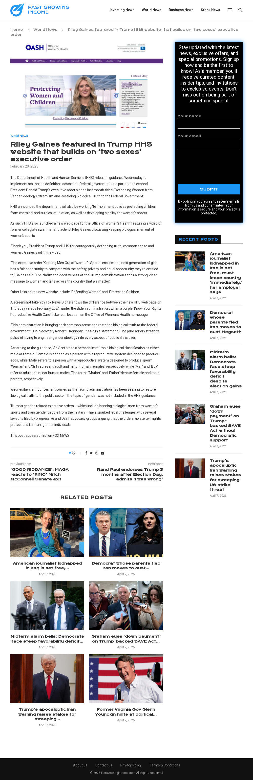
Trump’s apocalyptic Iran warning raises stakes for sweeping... (47, 714)
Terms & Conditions (165, 765)
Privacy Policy (131, 765)
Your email (209, 141)
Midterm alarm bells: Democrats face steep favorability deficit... (47, 639)
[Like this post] (77, 453)
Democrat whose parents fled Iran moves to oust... (126, 566)
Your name (209, 121)
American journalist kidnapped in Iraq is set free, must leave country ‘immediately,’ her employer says (226, 273)
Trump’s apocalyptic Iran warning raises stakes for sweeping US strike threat (225, 475)
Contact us (103, 765)
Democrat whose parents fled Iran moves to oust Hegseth (225, 322)
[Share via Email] (102, 453)
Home (16, 30)
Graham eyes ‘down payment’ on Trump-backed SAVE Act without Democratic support (225, 423)
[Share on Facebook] (86, 453)
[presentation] (215, 162)
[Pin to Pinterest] (96, 453)
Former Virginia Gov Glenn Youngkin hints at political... (126, 712)
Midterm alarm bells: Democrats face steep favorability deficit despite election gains (226, 369)
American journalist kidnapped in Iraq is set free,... (47, 566)
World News (151, 10)
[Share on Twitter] (91, 453)
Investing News (122, 10)
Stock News (210, 10)
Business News (181, 10)
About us (80, 765)
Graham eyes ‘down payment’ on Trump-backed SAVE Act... (126, 639)
